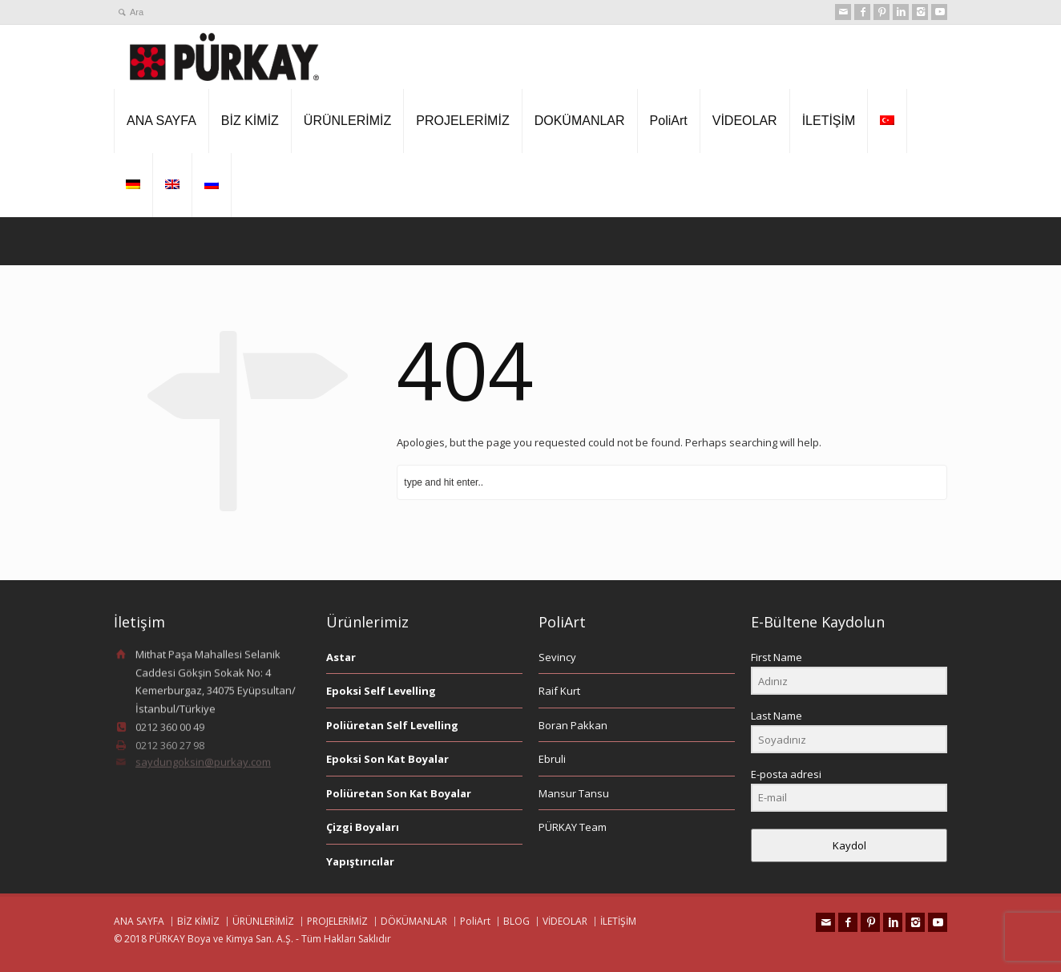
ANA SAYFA (161, 120)
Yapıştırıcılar (360, 861)
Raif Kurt (559, 691)
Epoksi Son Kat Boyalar (387, 759)
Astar (341, 657)
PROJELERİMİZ (462, 120)
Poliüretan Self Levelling (392, 725)
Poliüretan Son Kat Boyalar (398, 793)
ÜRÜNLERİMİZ (347, 120)
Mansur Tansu (574, 793)
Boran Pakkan (573, 725)
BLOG (516, 921)
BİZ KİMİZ (250, 120)
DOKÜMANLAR (580, 120)
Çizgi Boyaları (362, 827)
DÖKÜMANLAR (414, 921)
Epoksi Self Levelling (381, 691)
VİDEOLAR (744, 120)
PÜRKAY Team (573, 827)
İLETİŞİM (829, 120)
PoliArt (669, 120)
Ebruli (552, 759)
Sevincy (557, 657)
